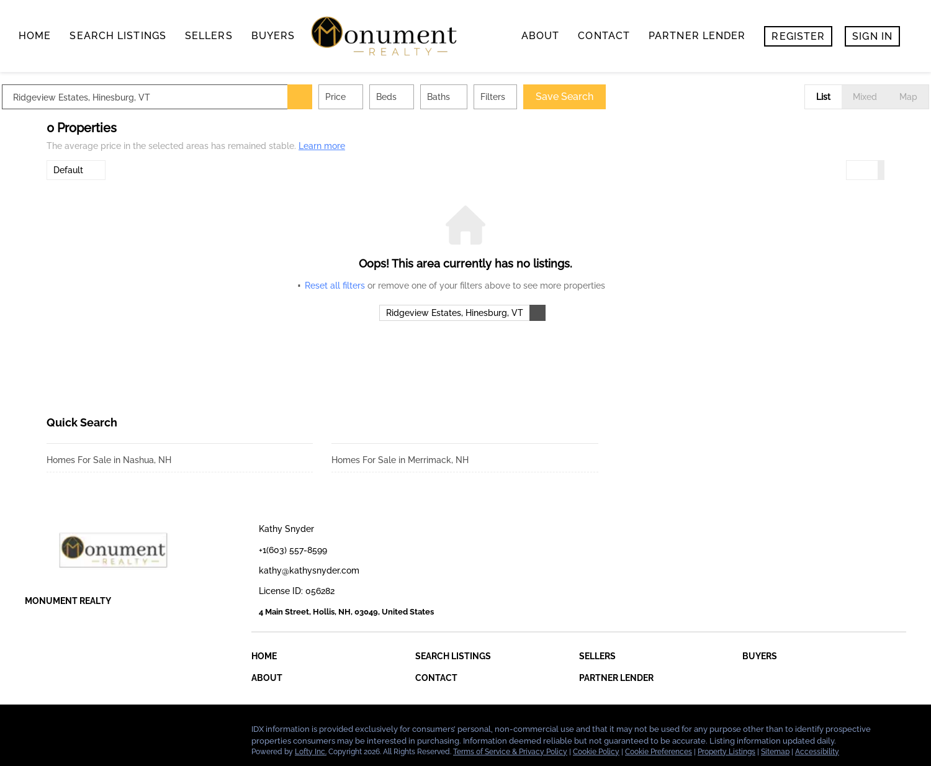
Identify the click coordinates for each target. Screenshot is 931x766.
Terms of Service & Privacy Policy (510, 751)
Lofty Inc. (310, 751)
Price (380, 97)
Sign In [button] (872, 36)
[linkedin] (59, 732)
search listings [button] (118, 36)
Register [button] (798, 36)
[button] (344, 96)
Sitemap (775, 751)
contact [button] (604, 36)
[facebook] (34, 732)
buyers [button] (273, 36)
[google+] (133, 732)
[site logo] (122, 550)
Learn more (322, 146)
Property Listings (726, 751)
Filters (537, 97)
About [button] (540, 36)
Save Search (609, 96)
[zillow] (83, 732)
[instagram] (108, 732)
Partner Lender (697, 36)
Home (35, 36)
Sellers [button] (209, 36)
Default (68, 170)
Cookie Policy (596, 751)
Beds (431, 97)
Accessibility (817, 751)
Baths (483, 97)
